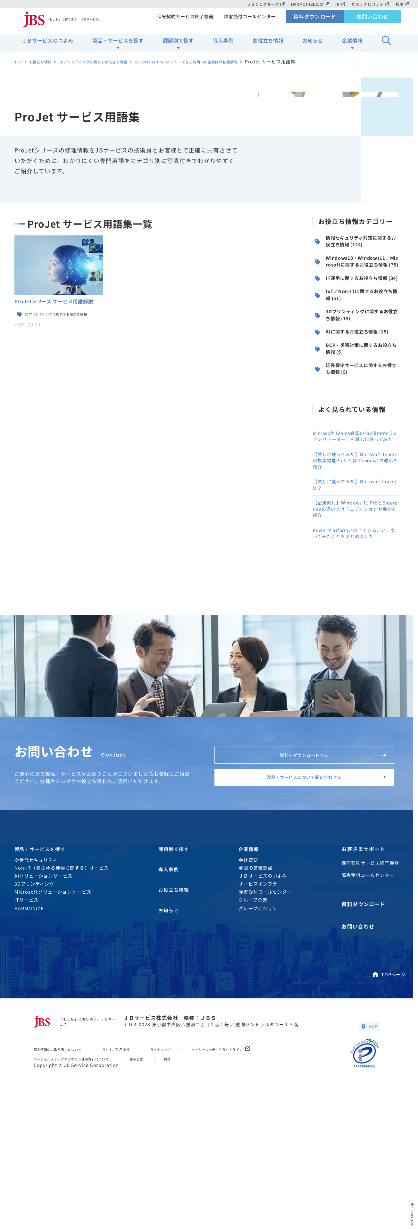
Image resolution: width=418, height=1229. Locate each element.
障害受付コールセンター (249, 21)
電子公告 (162, 1180)
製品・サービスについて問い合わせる (315, 893)
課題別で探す (178, 45)
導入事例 (223, 45)
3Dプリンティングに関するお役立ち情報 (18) (357, 354)
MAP (368, 1147)
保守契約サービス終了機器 (183, 21)
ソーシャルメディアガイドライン (259, 1171)
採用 (402, 4)
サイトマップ (187, 1171)
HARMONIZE (29, 1033)
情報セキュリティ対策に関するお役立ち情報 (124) (356, 243)
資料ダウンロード (315, 21)
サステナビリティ (369, 4)
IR (339, 4)
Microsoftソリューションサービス (52, 1017)
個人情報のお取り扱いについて (65, 1171)
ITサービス (26, 1025)
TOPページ (388, 1093)
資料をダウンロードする (325, 859)
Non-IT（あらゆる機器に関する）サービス (61, 993)
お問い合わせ (372, 21)
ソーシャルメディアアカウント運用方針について (83, 1180)
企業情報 (352, 45)
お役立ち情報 (268, 45)
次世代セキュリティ (36, 985)
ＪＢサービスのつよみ (47, 45)
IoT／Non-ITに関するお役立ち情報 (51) (356, 328)
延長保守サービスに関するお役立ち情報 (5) (356, 430)
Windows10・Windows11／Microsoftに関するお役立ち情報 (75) (356, 273)
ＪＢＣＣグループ (262, 4)
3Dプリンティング (34, 1009)
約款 (196, 1180)
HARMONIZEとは (307, 4)
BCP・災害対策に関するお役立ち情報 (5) (356, 405)
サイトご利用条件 (135, 1171)
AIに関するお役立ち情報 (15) (354, 379)
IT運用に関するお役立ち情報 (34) (356, 302)
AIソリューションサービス (43, 1001)
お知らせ (312, 45)
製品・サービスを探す (118, 45)
